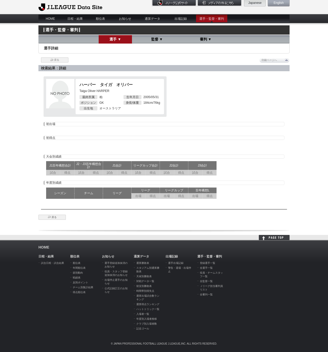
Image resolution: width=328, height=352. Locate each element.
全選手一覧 (206, 267)
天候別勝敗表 (144, 276)
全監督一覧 (206, 281)
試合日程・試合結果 (52, 263)
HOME (50, 18)
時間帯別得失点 (145, 290)
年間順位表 (79, 267)
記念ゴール (142, 328)
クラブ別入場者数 (146, 323)
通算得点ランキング (147, 304)
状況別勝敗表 (144, 286)
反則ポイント (80, 282)
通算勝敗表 (142, 263)
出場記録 (181, 18)
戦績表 (76, 277)
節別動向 (78, 272)
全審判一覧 (206, 294)
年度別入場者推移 (146, 318)
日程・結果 (75, 18)
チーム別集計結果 (83, 287)
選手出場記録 (175, 263)
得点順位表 (79, 292)
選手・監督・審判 (211, 18)
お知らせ (125, 18)
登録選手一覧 (207, 263)
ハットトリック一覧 (147, 309)
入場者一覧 (142, 314)
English (279, 3)
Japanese (255, 3)
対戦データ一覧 (145, 281)
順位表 (100, 18)
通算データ (152, 18)
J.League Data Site (70, 7)
